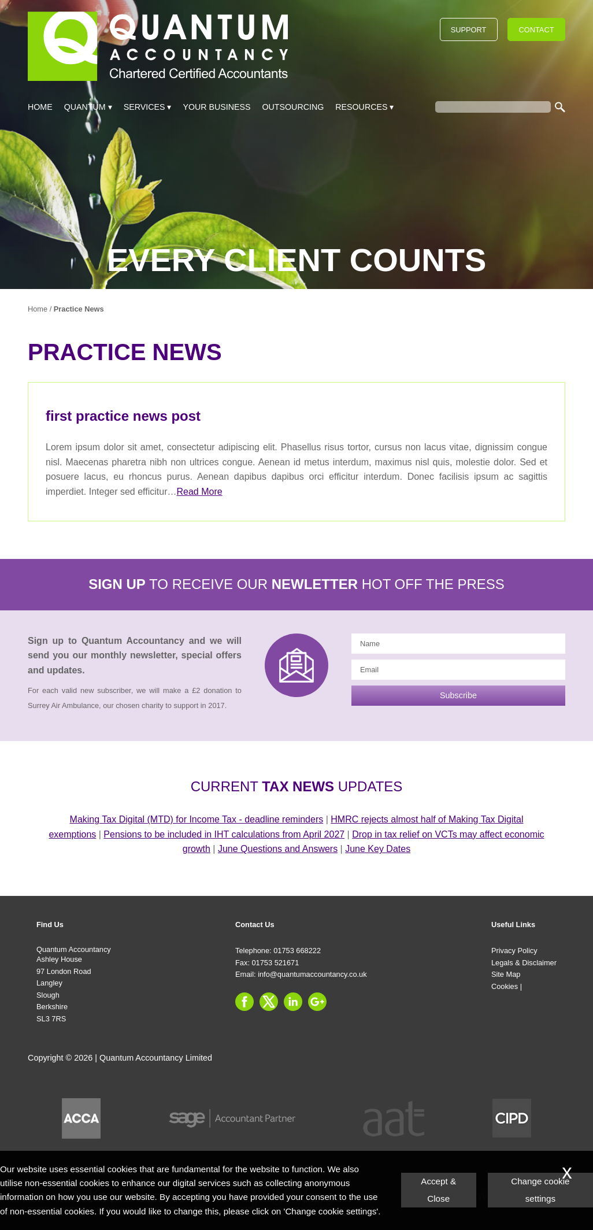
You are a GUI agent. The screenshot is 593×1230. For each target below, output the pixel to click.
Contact (536, 29)
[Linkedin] (296, 1012)
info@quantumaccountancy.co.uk (312, 974)
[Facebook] (247, 1012)
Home (40, 107)
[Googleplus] (320, 1012)
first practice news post (123, 416)
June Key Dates (377, 849)
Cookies (504, 986)
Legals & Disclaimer (524, 962)
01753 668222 (297, 950)
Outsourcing (293, 107)
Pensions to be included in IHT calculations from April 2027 (223, 834)
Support (469, 29)
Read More (199, 492)
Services (144, 107)
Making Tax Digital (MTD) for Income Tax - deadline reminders (197, 819)
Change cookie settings (540, 1189)
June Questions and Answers (278, 849)
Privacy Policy (514, 950)
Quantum (85, 107)
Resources (361, 107)
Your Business (216, 107)
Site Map (506, 974)
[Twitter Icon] (272, 1012)
